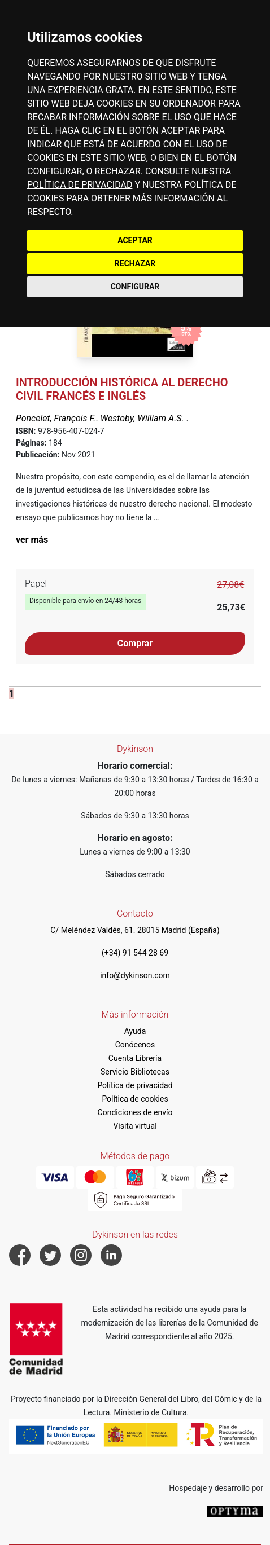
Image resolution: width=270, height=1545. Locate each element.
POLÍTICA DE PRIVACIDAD (79, 184)
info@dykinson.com (135, 975)
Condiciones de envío (135, 1112)
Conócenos (135, 1044)
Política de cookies (135, 1098)
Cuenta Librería (135, 1058)
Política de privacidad (134, 1085)
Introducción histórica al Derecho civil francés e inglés (122, 389)
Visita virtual (134, 1125)
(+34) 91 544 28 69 (135, 952)
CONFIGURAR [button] (135, 286)
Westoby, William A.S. (143, 418)
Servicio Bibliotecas (135, 1071)
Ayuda (135, 1031)
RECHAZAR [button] (135, 263)
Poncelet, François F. (55, 418)
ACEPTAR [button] (135, 240)
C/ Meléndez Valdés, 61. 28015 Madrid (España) (134, 930)
